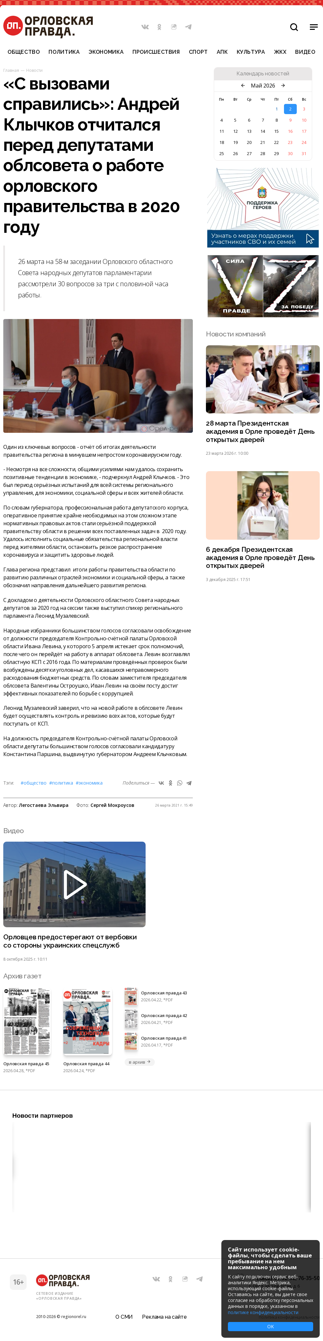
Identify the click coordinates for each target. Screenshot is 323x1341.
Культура (251, 52)
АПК (222, 52)
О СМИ (124, 1316)
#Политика (61, 783)
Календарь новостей (262, 73)
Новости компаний (235, 334)
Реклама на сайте (164, 1316)
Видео (305, 52)
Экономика (106, 52)
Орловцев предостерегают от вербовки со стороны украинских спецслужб (70, 941)
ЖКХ (280, 52)
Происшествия (156, 52)
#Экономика (89, 783)
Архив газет (22, 976)
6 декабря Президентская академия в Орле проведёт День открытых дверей (260, 558)
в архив (140, 1062)
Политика (64, 52)
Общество (24, 52)
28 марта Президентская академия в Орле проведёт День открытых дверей (260, 431)
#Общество (34, 783)
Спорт (198, 52)
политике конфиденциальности (263, 1312)
